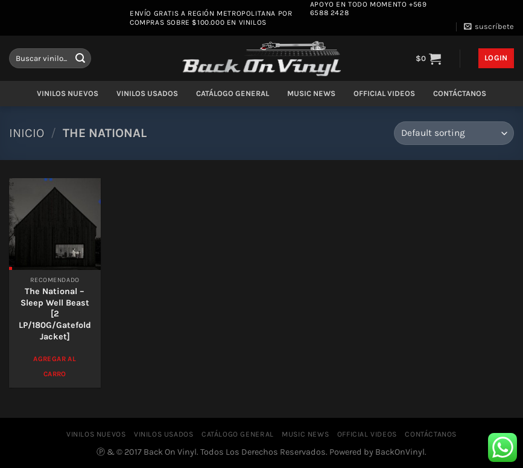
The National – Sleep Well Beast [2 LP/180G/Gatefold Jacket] (55, 314)
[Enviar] (80, 58)
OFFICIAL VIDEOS (384, 93)
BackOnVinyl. (400, 452)
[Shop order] (454, 133)
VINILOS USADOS (147, 93)
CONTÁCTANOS (459, 93)
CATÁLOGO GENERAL (232, 93)
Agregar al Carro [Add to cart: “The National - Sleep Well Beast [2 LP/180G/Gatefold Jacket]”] (54, 366)
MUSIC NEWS (311, 93)
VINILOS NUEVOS (67, 93)
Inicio (26, 133)
